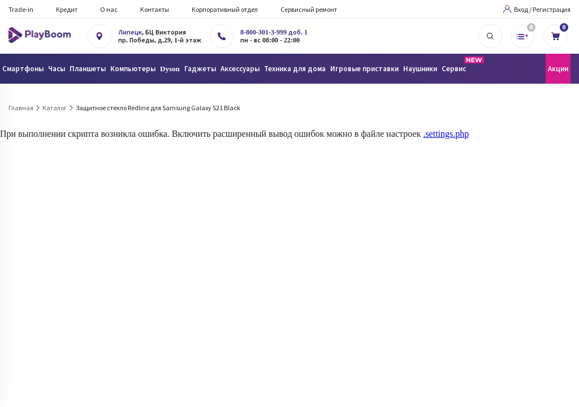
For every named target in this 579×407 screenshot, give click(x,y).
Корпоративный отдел (225, 9)
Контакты (154, 9)
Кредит (66, 9)
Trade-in (20, 9)
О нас (109, 9)
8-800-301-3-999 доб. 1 (274, 32)
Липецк (130, 32)
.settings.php (446, 133)
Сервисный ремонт (308, 9)
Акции (558, 68)
